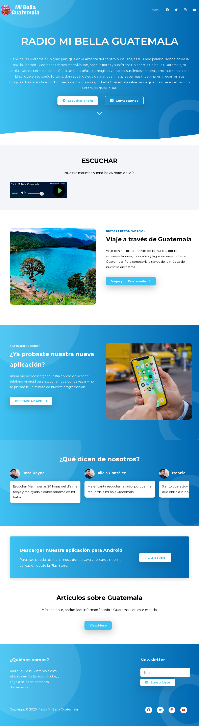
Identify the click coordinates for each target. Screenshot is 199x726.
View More (98, 625)
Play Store (155, 557)
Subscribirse (157, 682)
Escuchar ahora (78, 101)
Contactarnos (124, 101)
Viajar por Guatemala (131, 281)
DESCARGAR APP (31, 401)
